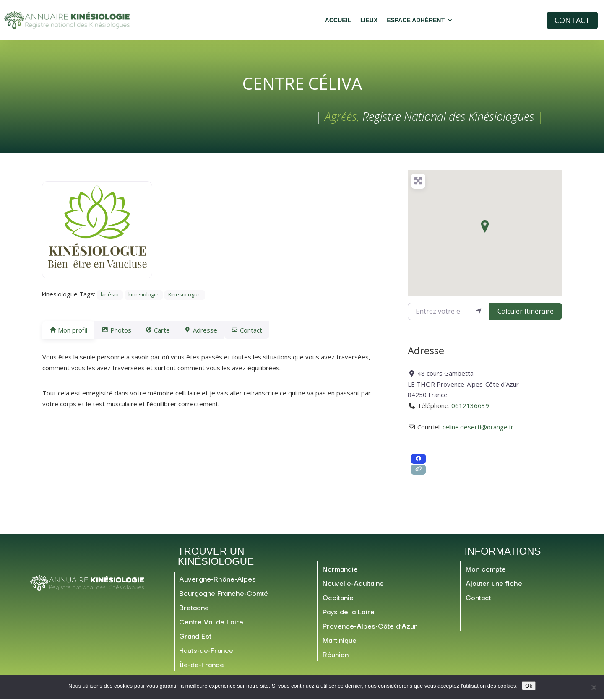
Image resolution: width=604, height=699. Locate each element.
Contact (572, 20)
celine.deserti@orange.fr (478, 430)
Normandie (340, 572)
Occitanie (338, 600)
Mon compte (486, 572)
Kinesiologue (184, 298)
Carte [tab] (168, 334)
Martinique (340, 643)
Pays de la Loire (349, 615)
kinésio (110, 298)
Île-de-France (201, 667)
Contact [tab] (267, 334)
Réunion (336, 657)
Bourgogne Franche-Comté (223, 596)
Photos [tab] (121, 334)
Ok (528, 686)
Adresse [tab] (215, 334)
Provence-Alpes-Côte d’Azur (370, 629)
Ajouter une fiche (494, 586)
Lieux (369, 20)
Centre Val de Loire (211, 625)
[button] (485, 230)
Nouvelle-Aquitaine (353, 586)
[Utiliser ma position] (478, 315)
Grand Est (195, 639)
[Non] (593, 687)
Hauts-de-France (206, 653)
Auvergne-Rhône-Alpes (217, 582)
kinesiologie (143, 298)
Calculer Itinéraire (525, 315)
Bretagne (194, 610)
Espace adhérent (416, 20)
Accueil (338, 20)
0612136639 (470, 409)
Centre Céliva (302, 87)
